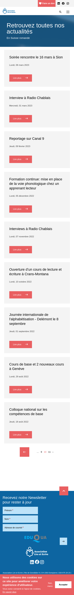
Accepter (63, 585)
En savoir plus (9, 592)
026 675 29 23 (64, 573)
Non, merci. (50, 584)
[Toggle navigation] (67, 11)
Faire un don (47, 3)
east (63, 541)
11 (49, 452)
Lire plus (22, 77)
